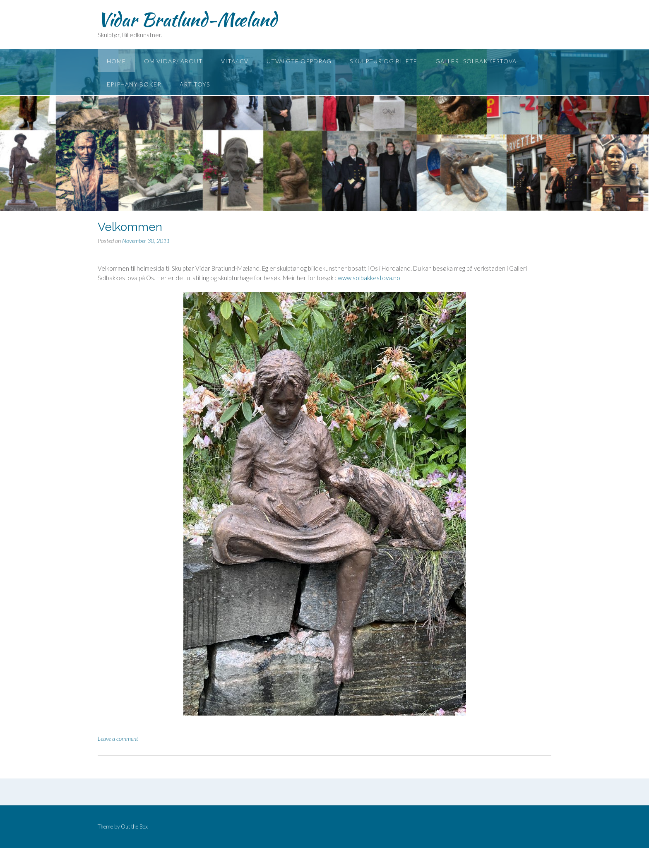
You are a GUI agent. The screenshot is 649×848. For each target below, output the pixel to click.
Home (116, 61)
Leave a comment (118, 738)
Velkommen (130, 227)
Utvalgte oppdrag (299, 61)
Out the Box (134, 826)
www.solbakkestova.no (369, 277)
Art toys (195, 84)
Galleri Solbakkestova (476, 61)
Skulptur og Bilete (383, 61)
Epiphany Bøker (134, 84)
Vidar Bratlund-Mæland (187, 19)
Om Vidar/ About (173, 61)
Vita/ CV (234, 61)
